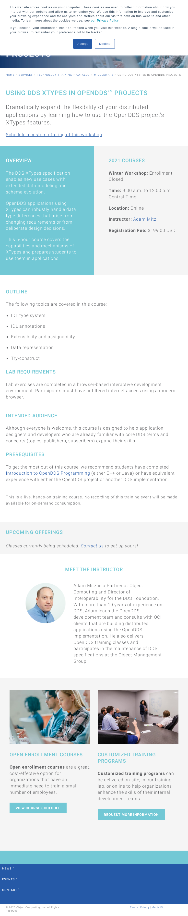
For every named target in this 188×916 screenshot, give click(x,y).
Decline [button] (105, 44)
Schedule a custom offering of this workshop (54, 134)
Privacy (145, 907)
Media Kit (158, 907)
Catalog (83, 74)
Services (26, 74)
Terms (134, 907)
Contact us (92, 545)
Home (10, 74)
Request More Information (131, 815)
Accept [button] (82, 44)
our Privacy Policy (104, 20)
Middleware (103, 74)
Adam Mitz (144, 219)
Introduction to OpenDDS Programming (48, 473)
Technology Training (54, 74)
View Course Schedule (38, 808)
